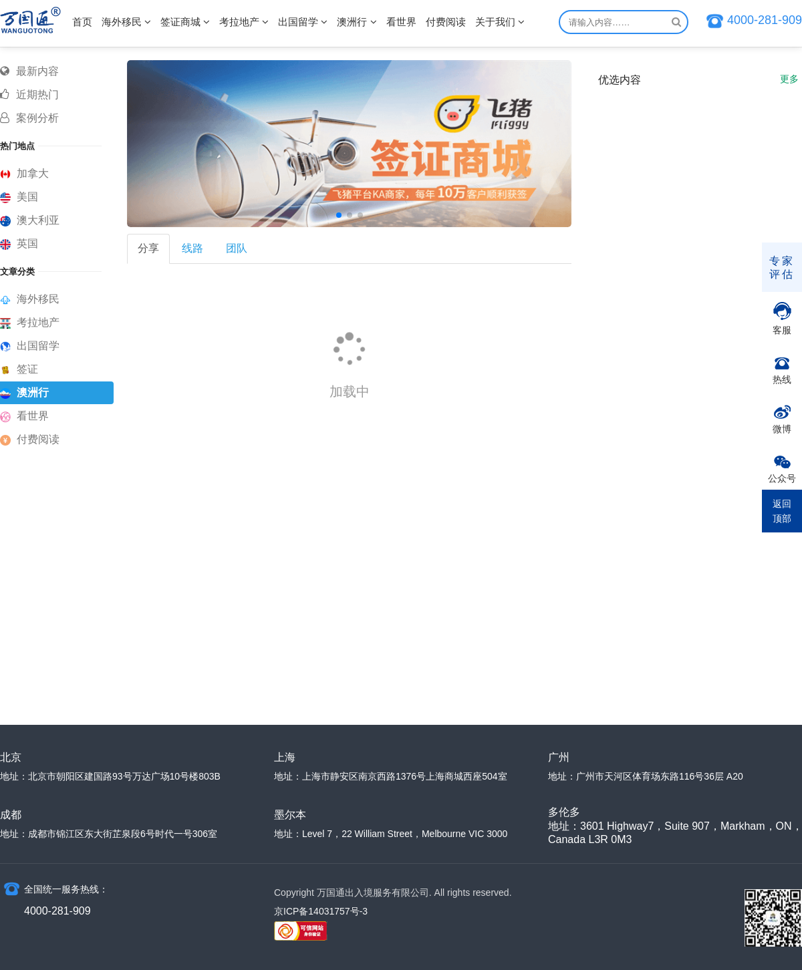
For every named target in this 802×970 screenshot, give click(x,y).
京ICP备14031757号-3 (321, 911)
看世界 (401, 21)
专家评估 (782, 267)
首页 (82, 21)
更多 (789, 78)
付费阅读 (446, 21)
